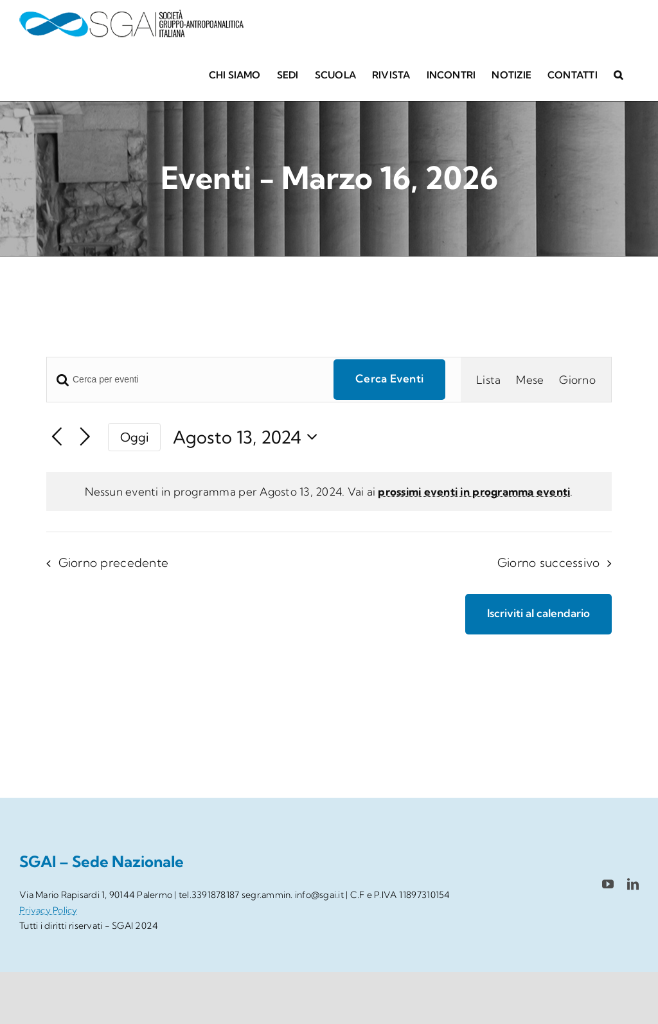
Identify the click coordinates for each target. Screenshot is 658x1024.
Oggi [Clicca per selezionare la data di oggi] (134, 437)
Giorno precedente (113, 562)
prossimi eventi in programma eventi (474, 491)
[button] (618, 74)
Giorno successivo (548, 562)
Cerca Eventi (389, 378)
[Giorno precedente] (56, 437)
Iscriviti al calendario (538, 613)
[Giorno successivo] (85, 437)
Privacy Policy (48, 910)
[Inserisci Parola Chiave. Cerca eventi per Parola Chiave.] (182, 379)
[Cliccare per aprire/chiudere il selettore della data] (249, 437)
